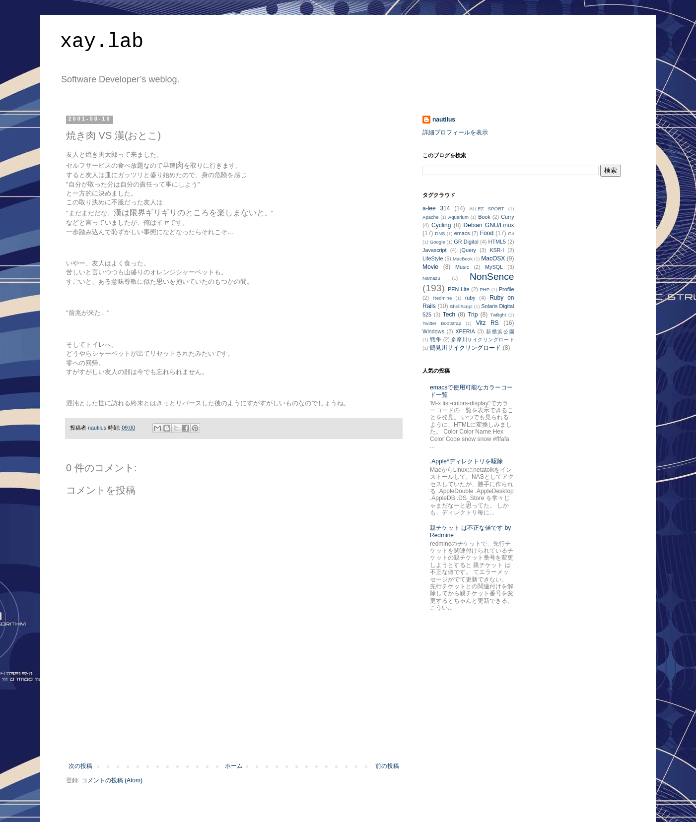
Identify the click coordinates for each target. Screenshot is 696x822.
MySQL (494, 267)
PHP (484, 289)
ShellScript (461, 306)
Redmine (442, 298)
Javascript (434, 250)
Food (486, 233)
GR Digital (466, 242)
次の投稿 (80, 765)
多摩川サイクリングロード (482, 339)
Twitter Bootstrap (441, 323)
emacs (462, 233)
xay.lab (101, 42)
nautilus (443, 119)
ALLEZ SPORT (486, 208)
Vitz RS (487, 322)
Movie (430, 266)
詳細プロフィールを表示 (455, 132)
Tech (449, 314)
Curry (507, 217)
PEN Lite (458, 289)
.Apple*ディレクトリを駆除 (466, 461)
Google (437, 242)
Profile (506, 289)
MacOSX (493, 258)
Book (484, 217)
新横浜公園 (500, 331)
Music (462, 267)
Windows (433, 331)
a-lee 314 (436, 208)
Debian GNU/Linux (489, 225)
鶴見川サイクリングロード (465, 347)
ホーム (234, 765)
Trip (473, 314)
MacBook (463, 258)
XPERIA (465, 331)
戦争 (435, 339)
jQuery (468, 250)
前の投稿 (387, 765)
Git (511, 233)
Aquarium (458, 217)
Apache (430, 217)
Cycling (441, 225)
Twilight (498, 314)
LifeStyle (432, 258)
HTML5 (497, 242)
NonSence (492, 276)
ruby (470, 298)
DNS (440, 233)
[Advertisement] (234, 735)
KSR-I (496, 250)
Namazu (431, 278)
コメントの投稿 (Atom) (111, 780)
